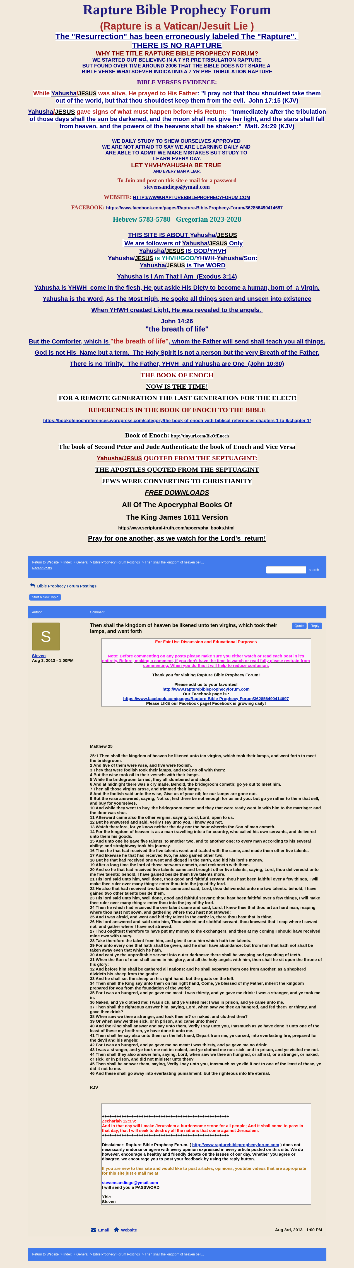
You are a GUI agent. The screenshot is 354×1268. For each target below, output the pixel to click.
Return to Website (45, 562)
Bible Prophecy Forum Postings (116, 562)
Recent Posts (42, 568)
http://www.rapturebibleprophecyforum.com (206, 689)
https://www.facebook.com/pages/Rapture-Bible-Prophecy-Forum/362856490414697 (206, 698)
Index (67, 562)
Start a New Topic (45, 597)
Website (129, 1230)
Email (103, 1230)
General (82, 562)
